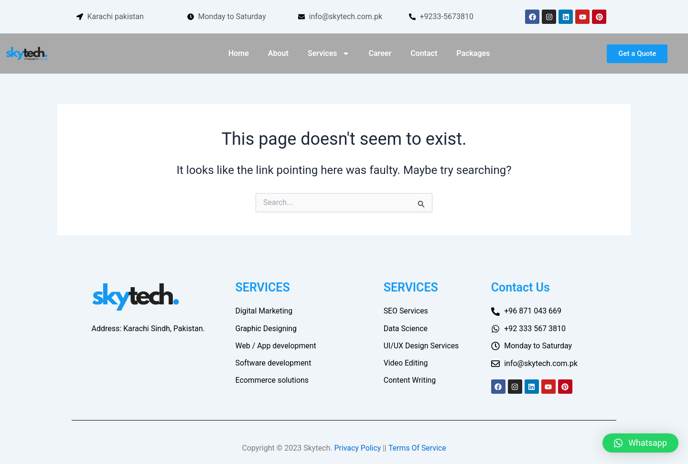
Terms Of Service (417, 448)
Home (238, 53)
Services (329, 53)
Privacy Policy (357, 448)
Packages (473, 53)
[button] (640, 443)
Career (380, 53)
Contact (423, 53)
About (278, 53)
